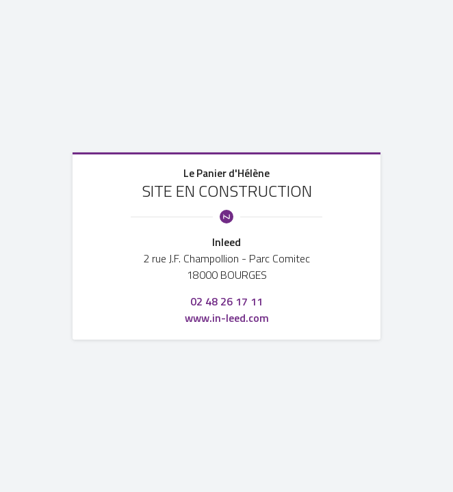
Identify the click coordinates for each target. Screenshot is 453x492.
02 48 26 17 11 (226, 301)
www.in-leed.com (227, 318)
